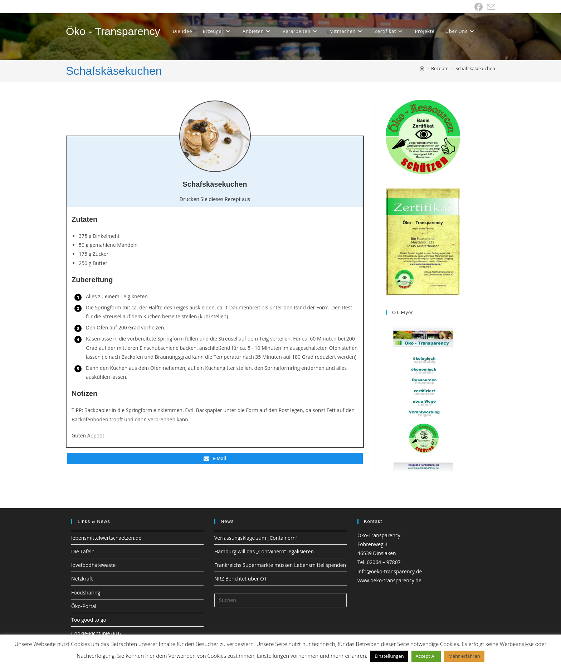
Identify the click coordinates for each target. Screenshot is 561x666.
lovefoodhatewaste (93, 565)
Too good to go (88, 619)
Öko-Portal (83, 606)
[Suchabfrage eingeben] (280, 600)
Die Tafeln (82, 551)
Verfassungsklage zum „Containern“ (255, 537)
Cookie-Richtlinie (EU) (96, 633)
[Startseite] (422, 68)
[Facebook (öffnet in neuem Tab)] (478, 7)
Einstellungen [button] (389, 656)
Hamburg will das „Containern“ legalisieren (264, 551)
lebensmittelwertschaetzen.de (106, 537)
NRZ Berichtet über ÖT (240, 578)
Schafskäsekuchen (475, 68)
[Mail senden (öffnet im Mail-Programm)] (490, 7)
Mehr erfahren (464, 656)
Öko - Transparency (113, 31)
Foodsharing (85, 592)
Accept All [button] (426, 656)
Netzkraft (82, 578)
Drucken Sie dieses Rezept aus (215, 199)
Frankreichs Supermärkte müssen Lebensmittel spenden (280, 565)
